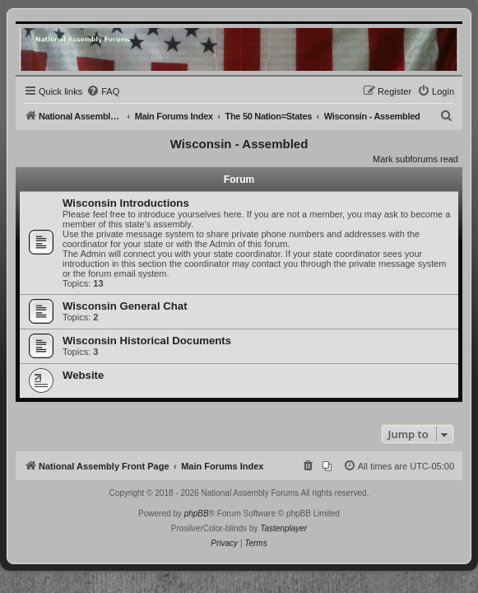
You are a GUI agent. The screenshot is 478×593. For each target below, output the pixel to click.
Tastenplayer (283, 528)
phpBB (196, 513)
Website (83, 375)
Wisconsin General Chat (125, 306)
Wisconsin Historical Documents (147, 340)
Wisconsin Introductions (126, 203)
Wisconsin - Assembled (239, 144)
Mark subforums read (415, 159)
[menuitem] (102, 91)
